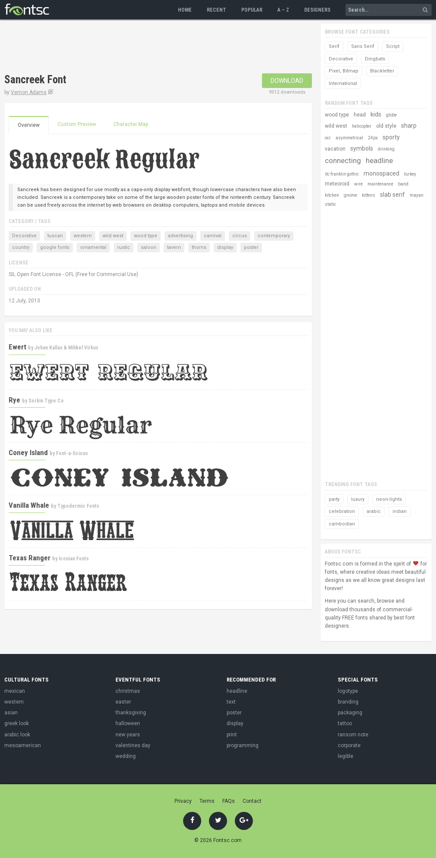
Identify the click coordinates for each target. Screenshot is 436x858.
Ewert (17, 347)
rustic (123, 247)
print (232, 735)
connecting (343, 160)
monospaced (381, 173)
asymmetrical (349, 137)
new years (127, 735)
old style (386, 126)
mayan (417, 195)
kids (376, 114)
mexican (14, 691)
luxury (357, 499)
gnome (350, 195)
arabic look (17, 735)
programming (242, 745)
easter (123, 702)
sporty (391, 137)
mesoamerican (22, 745)
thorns (199, 247)
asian (11, 713)
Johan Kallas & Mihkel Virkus (66, 348)
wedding (125, 756)
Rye (14, 400)
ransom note (353, 735)
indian (399, 511)
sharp (409, 125)
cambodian (342, 524)
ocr (328, 137)
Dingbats (375, 59)
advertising (180, 236)
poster (251, 247)
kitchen (332, 195)
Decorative (24, 236)
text (231, 702)
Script (392, 46)
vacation (335, 149)
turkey (410, 174)
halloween (127, 723)
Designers (317, 10)
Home (185, 10)
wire (358, 184)
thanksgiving (130, 713)
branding (348, 702)
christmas (127, 691)
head (360, 115)
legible (345, 756)
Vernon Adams (29, 92)
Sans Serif (362, 46)
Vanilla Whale (29, 505)
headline (379, 160)
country (20, 247)
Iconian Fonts (74, 559)
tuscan (55, 236)
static (330, 204)
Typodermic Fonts (78, 506)
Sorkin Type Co (46, 401)
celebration (342, 511)
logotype (348, 691)
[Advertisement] (161, 47)
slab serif (392, 194)
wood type (145, 236)
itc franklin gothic (342, 174)
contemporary (274, 236)
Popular (251, 10)
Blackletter (382, 71)
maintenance (380, 184)
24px (373, 137)
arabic (374, 511)
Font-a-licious (72, 453)
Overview (29, 125)
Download (287, 80)
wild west (113, 236)
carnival (212, 236)
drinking (386, 149)
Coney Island (28, 452)
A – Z (283, 10)
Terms (207, 801)
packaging (350, 713)
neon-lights (389, 499)
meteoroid (337, 184)
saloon (148, 247)
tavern (174, 247)
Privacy (183, 801)
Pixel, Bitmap (343, 71)
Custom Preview (76, 124)
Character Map (130, 124)
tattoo (345, 723)
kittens (368, 195)
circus (239, 236)
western (83, 236)
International (343, 83)
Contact (252, 801)
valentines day (132, 745)
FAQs (228, 801)
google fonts (54, 247)
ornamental (93, 247)
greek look (16, 723)
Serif (334, 46)
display (225, 247)
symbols (361, 148)
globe (391, 115)
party (334, 499)
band (403, 184)
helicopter (361, 126)
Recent (216, 10)
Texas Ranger (29, 557)
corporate (349, 745)
